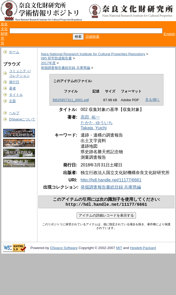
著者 (12, 88)
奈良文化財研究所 (4, 33)
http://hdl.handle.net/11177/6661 (111, 180)
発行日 (14, 82)
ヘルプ (14, 113)
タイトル (16, 95)
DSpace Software (64, 249)
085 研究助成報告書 (56, 58)
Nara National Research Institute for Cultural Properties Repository (93, 54)
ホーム (14, 52)
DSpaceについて (22, 119)
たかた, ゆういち (97, 122)
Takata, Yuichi (94, 128)
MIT (119, 249)
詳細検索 (92, 37)
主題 (12, 101)
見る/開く (152, 100)
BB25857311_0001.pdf (71, 100)
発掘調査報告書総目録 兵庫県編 (65, 68)
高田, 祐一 (90, 117)
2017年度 (48, 63)
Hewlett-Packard (143, 249)
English (169, 34)
